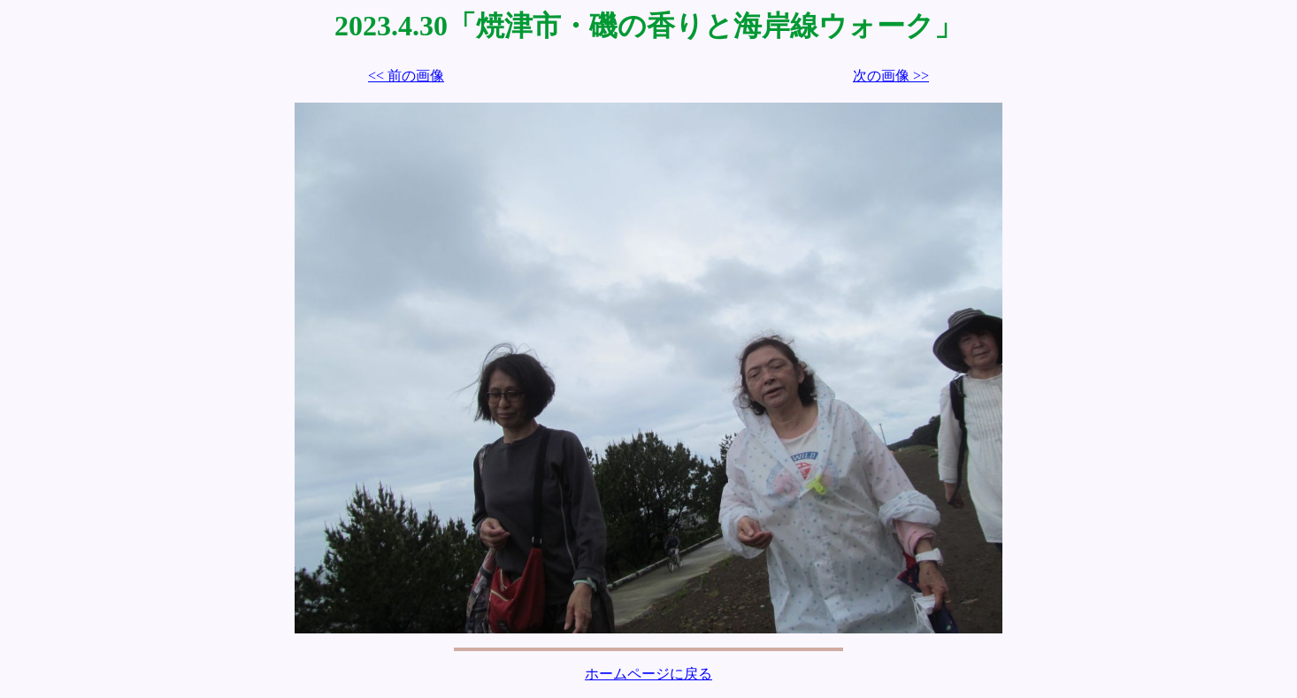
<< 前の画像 (406, 75)
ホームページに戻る (648, 673)
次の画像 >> (891, 75)
